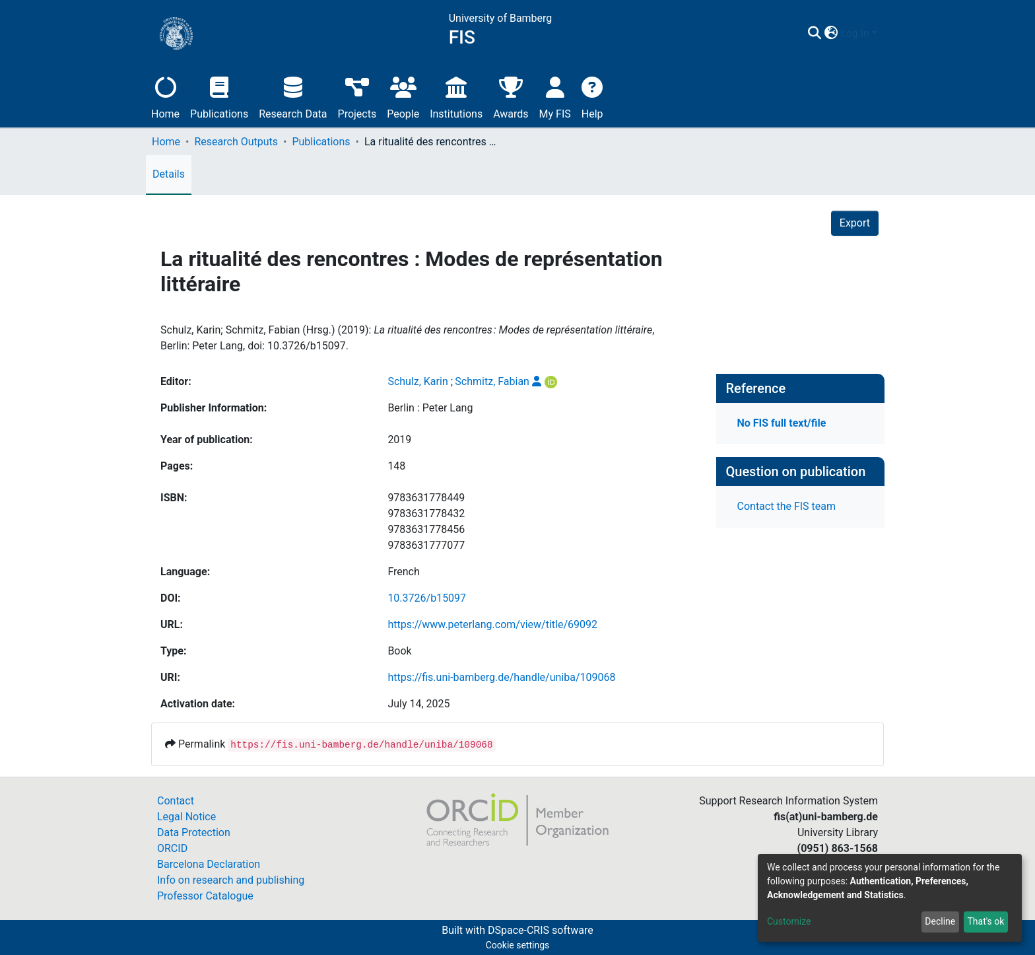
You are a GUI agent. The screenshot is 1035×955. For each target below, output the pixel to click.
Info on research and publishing (230, 880)
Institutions (456, 96)
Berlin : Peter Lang (430, 408)
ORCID (172, 848)
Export (855, 223)
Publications (219, 96)
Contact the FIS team (786, 506)
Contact (175, 801)
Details (168, 174)
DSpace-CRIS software (540, 930)
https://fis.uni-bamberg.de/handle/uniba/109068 (501, 677)
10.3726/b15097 (426, 598)
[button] (830, 34)
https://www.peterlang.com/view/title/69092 (492, 624)
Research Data (293, 96)
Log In (854, 33)
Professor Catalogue (205, 896)
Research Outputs (236, 141)
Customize (789, 921)
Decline (940, 921)
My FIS (555, 96)
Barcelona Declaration (208, 864)
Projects (357, 96)
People (403, 96)
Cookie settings (518, 945)
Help (592, 96)
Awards (510, 96)
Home (165, 96)
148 (396, 466)
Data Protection (193, 832)
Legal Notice (186, 816)
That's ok (985, 921)
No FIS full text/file (781, 423)
